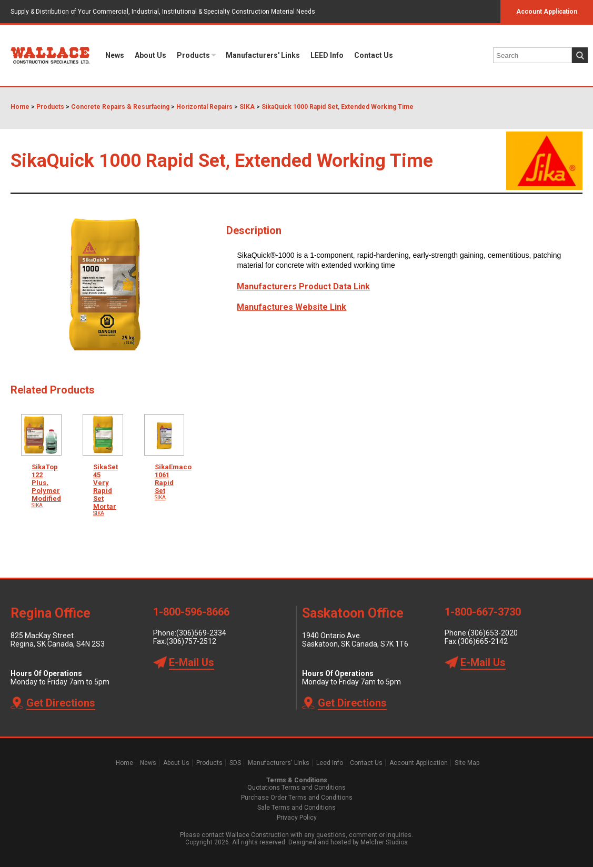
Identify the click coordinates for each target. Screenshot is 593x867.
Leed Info (329, 763)
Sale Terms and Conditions (296, 807)
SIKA (247, 106)
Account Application (546, 11)
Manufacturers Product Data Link (303, 286)
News (114, 55)
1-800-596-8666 (191, 612)
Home (20, 106)
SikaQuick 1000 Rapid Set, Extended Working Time (338, 106)
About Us (150, 55)
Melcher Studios (384, 842)
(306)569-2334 (201, 633)
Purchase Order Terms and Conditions (297, 797)
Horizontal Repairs (204, 106)
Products (193, 55)
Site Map (467, 763)
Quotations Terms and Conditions (296, 787)
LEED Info (327, 55)
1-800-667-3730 (483, 612)
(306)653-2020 (493, 633)
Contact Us (373, 55)
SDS (235, 763)
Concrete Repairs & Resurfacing (120, 106)
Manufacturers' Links (263, 55)
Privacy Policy (297, 817)
